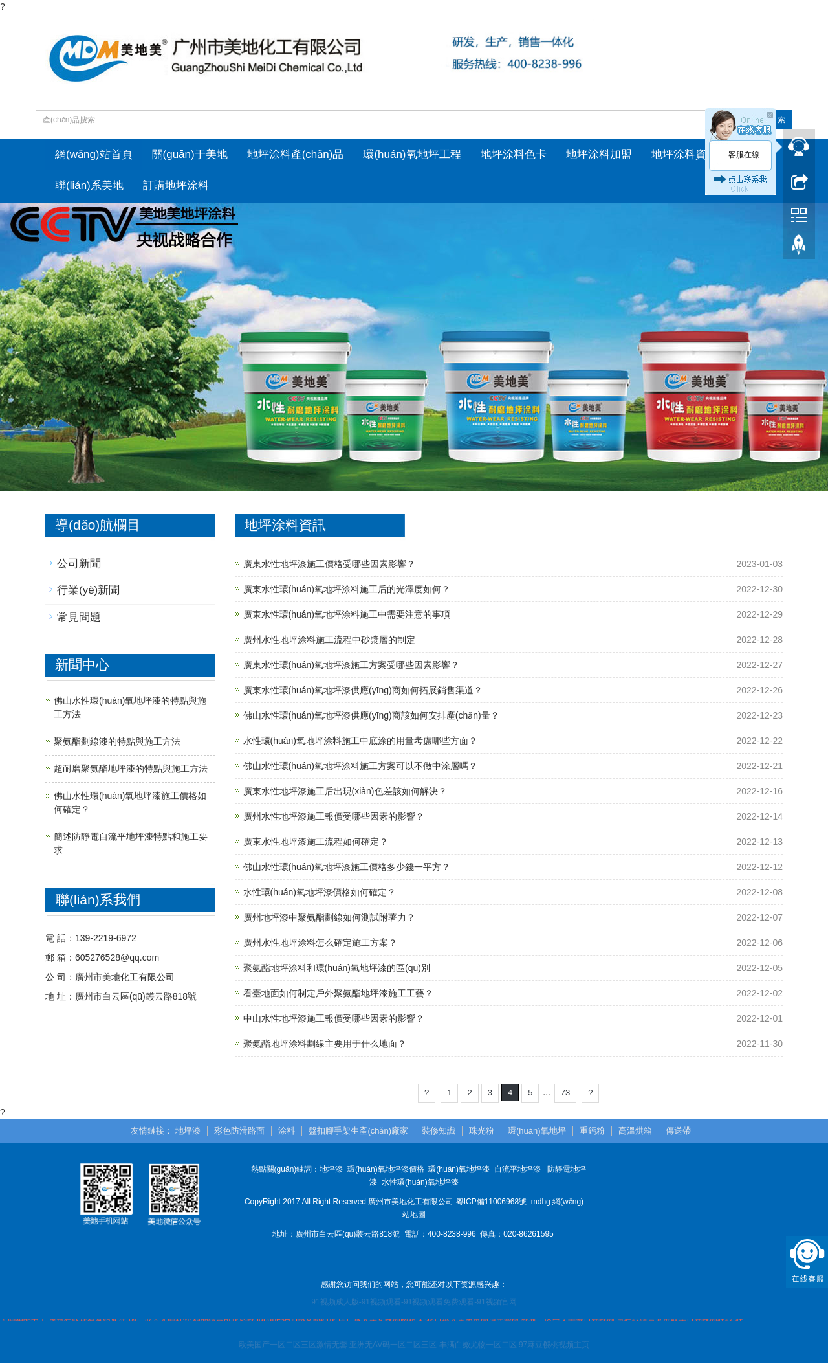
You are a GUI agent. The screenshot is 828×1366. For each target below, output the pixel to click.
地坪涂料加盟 (599, 155)
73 (565, 1095)
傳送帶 (678, 1133)
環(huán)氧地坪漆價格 (385, 1171)
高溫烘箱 (635, 1133)
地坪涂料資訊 (684, 155)
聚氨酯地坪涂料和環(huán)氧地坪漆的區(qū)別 (336, 970)
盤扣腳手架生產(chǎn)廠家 (358, 1133)
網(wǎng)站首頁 (94, 155)
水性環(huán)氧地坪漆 (420, 1184)
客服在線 (743, 154)
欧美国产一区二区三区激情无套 (293, 1347)
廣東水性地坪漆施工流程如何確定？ (315, 844)
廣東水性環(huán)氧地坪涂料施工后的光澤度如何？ (346, 592)
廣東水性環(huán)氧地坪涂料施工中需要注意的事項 (346, 617)
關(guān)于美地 (190, 155)
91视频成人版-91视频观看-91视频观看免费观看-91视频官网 (413, 1304)
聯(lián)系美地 (89, 187)
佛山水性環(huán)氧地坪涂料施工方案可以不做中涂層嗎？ (360, 768)
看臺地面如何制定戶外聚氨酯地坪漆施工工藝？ (338, 996)
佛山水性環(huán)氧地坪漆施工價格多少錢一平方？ (346, 869)
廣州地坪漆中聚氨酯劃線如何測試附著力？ (329, 920)
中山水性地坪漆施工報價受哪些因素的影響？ (333, 1021)
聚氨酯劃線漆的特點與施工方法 (117, 744)
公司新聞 (79, 566)
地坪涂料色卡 (514, 155)
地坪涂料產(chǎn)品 (295, 155)
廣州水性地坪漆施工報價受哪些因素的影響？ (333, 819)
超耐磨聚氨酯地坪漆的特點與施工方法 (131, 771)
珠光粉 (481, 1133)
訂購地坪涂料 (176, 187)
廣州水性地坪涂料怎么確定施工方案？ (320, 945)
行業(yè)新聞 (88, 593)
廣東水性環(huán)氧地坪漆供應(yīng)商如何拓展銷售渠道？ (363, 693)
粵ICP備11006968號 (491, 1204)
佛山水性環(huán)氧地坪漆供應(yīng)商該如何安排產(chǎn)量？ (371, 718)
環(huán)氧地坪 (537, 1133)
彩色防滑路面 (239, 1133)
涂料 (286, 1133)
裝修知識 (438, 1133)
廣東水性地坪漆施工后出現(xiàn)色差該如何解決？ (345, 794)
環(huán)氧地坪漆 (459, 1171)
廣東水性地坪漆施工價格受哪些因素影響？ (329, 566)
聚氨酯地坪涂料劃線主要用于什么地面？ (324, 1046)
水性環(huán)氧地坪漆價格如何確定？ (319, 895)
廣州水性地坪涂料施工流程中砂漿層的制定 (329, 642)
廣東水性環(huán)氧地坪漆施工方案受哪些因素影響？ (351, 667)
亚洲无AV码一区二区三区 (393, 1347)
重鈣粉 (592, 1133)
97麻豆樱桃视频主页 (554, 1347)
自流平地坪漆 (517, 1171)
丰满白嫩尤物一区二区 (478, 1347)
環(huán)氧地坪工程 (412, 155)
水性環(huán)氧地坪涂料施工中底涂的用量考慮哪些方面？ (360, 743)
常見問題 (79, 620)
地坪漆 (188, 1133)
